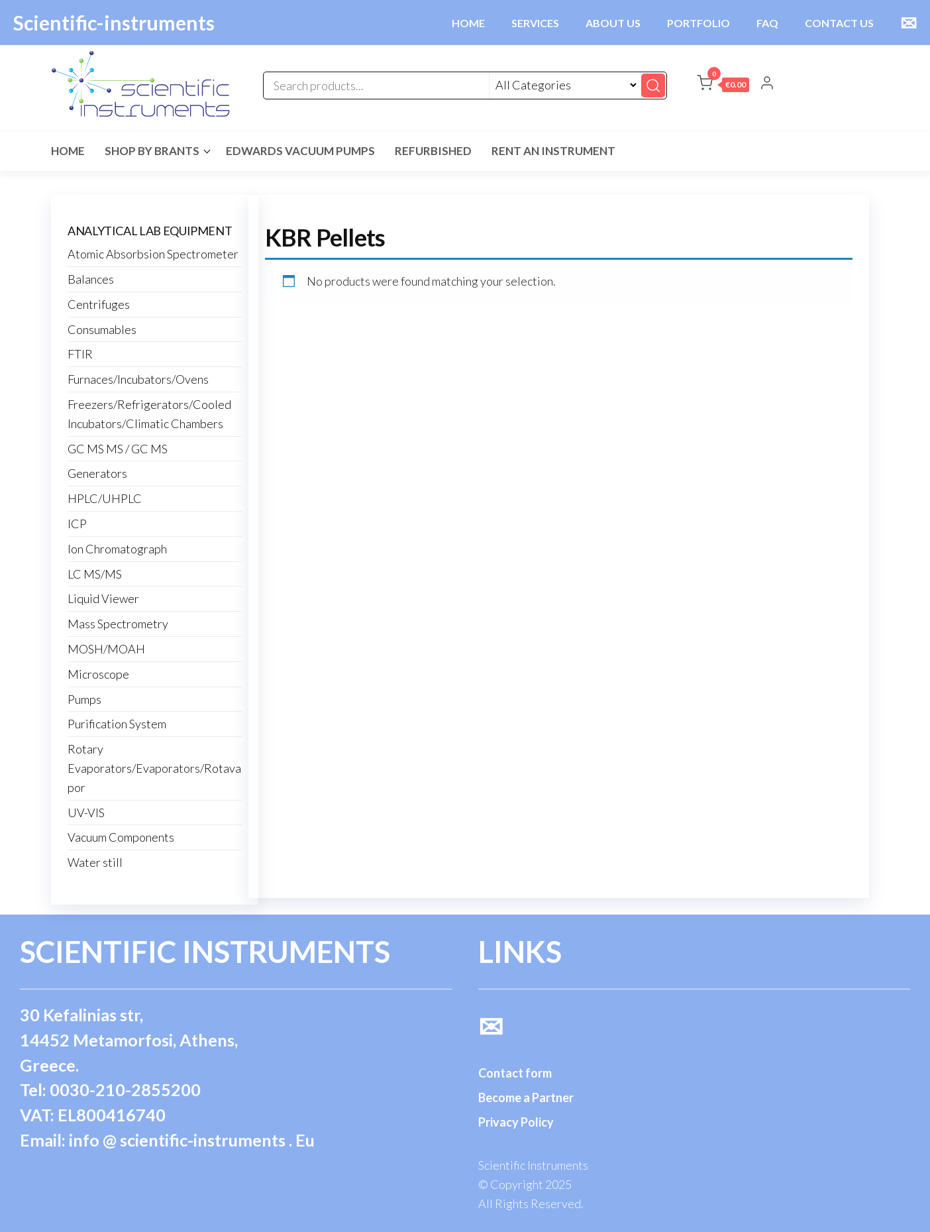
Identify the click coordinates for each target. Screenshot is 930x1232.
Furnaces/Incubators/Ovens (138, 379)
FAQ (767, 23)
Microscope (98, 674)
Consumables (102, 329)
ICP (77, 523)
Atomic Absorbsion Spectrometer (153, 254)
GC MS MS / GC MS (118, 448)
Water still (95, 862)
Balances (91, 279)
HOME (468, 23)
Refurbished (433, 151)
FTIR (80, 354)
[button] (723, 85)
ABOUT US (613, 23)
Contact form (515, 1073)
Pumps (84, 699)
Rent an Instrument (553, 151)
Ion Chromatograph (117, 548)
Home (68, 151)
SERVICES (535, 23)
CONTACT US (839, 23)
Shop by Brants (152, 151)
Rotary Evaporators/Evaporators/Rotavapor (154, 768)
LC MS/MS (95, 574)
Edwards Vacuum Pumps (300, 151)
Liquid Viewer (103, 598)
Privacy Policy (516, 1122)
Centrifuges (99, 304)
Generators (97, 473)
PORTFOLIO (698, 23)
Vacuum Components (121, 837)
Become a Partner (526, 1097)
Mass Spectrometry (118, 623)
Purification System (117, 723)
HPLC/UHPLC (105, 498)
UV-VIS (86, 812)
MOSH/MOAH (106, 649)
